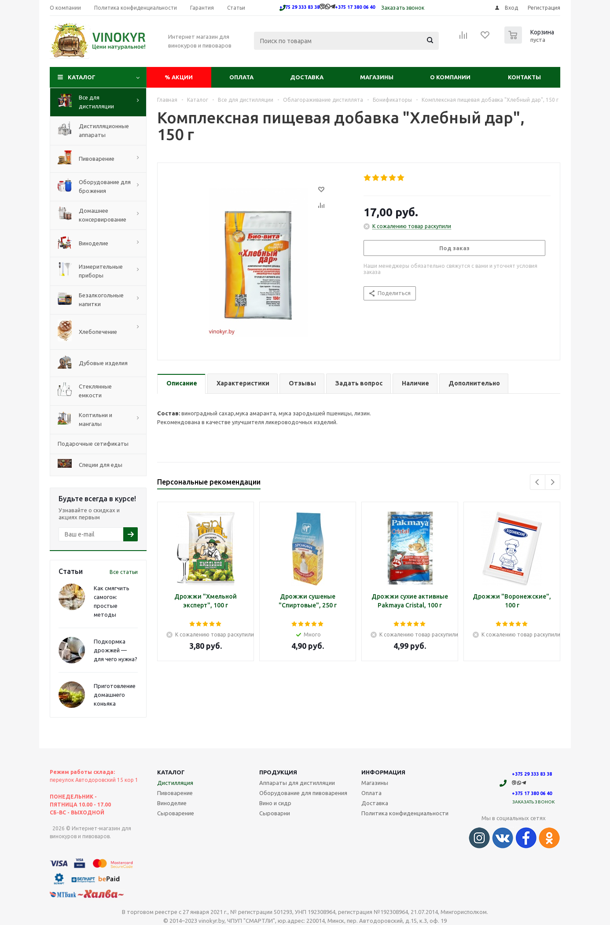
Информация (383, 772)
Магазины (376, 77)
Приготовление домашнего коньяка (115, 695)
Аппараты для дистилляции (297, 783)
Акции (179, 77)
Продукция (278, 772)
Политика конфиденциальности (404, 813)
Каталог (82, 77)
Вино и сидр (275, 803)
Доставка (306, 77)
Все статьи (124, 572)
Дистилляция (175, 783)
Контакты (524, 77)
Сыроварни (274, 813)
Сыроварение (175, 813)
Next (552, 482)
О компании (450, 77)
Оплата (241, 77)
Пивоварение (175, 793)
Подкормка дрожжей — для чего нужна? (115, 650)
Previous (537, 482)
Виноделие (172, 803)
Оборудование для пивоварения (303, 793)
